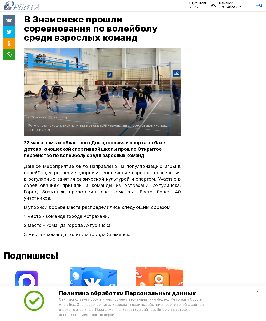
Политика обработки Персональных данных (127, 293)
